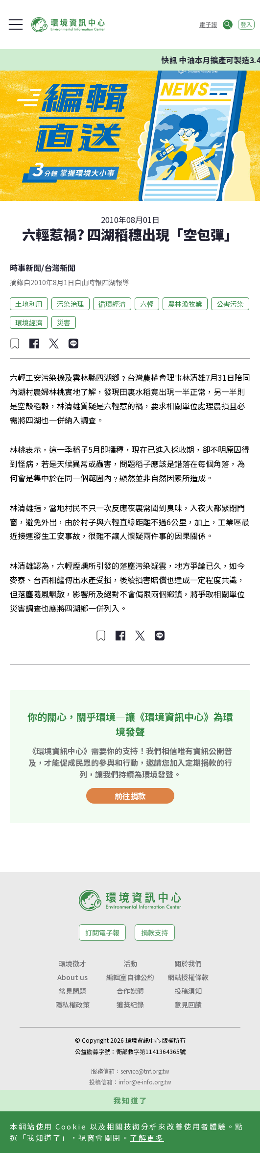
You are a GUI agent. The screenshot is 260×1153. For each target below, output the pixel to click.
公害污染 (230, 304)
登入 (246, 24)
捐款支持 (154, 932)
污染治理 (70, 304)
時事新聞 (25, 267)
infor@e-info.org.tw (144, 1082)
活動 (130, 963)
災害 (64, 322)
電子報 (208, 24)
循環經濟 (112, 304)
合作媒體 (130, 991)
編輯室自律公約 (130, 977)
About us (72, 977)
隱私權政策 (72, 1004)
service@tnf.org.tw (144, 1071)
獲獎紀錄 (130, 1004)
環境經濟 (29, 322)
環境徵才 (72, 963)
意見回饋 (188, 1004)
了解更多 (147, 1137)
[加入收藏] (15, 343)
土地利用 (29, 304)
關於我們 (188, 963)
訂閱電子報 (102, 932)
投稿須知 (188, 991)
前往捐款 (130, 796)
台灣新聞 (59, 267)
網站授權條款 (188, 977)
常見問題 (72, 991)
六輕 (147, 304)
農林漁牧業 (185, 304)
